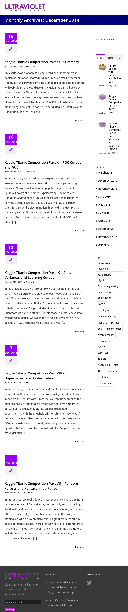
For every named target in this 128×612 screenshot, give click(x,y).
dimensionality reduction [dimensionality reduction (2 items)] (106, 266)
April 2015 (104, 220)
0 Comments (29, 172)
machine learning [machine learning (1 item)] (107, 316)
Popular (100, 57)
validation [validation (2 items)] (103, 377)
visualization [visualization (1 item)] (104, 383)
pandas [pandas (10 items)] (115, 322)
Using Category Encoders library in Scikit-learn (63, 603)
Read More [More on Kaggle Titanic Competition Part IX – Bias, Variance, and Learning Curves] (79, 331)
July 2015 (104, 212)
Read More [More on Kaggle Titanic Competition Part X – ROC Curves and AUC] (79, 231)
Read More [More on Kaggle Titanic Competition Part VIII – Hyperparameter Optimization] (79, 442)
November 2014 (107, 236)
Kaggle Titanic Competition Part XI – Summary (42, 61)
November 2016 (107, 188)
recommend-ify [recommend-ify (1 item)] (106, 335)
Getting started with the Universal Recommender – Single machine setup (64, 587)
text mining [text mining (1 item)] (104, 365)
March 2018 (105, 172)
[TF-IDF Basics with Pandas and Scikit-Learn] (102, 66)
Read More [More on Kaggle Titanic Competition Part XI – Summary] (79, 121)
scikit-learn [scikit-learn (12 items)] (103, 352)
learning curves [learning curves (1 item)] (106, 310)
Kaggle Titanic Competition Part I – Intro (114, 102)
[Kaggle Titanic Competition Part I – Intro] (102, 96)
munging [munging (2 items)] (102, 322)
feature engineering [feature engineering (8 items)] (108, 286)
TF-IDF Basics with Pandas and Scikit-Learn (114, 73)
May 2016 (104, 204)
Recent (110, 57)
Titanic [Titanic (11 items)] (101, 371)
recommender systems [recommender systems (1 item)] (105, 344)
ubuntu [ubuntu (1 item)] (113, 371)
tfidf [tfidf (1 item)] (116, 365)
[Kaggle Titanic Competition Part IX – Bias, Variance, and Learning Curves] (102, 124)
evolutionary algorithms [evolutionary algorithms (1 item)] (104, 277)
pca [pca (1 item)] (100, 328)
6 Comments (29, 66)
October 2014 (106, 244)
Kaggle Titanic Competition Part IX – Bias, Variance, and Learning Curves (114, 136)
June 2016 (104, 196)
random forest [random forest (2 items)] (113, 328)
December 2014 (107, 228)
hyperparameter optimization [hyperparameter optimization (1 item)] (106, 295)
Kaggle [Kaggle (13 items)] (101, 304)
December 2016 (107, 180)
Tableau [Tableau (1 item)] (102, 358)
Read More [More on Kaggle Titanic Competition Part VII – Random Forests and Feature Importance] (79, 547)
